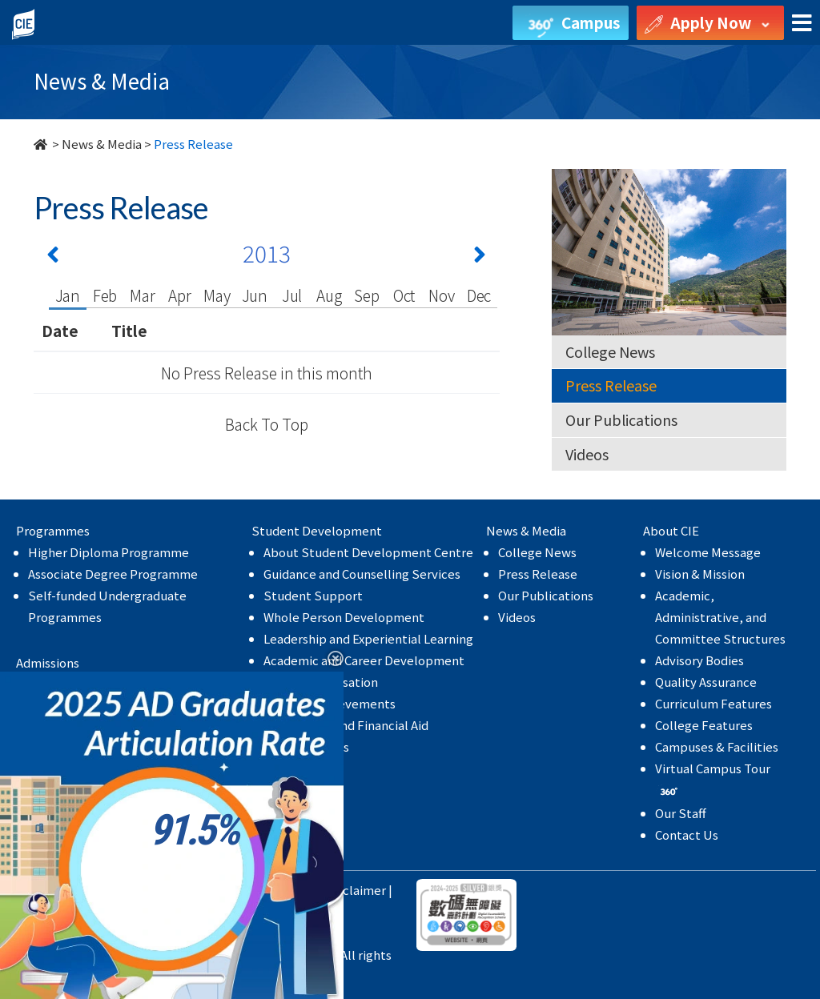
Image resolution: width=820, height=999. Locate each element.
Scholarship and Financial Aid (345, 724)
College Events (306, 746)
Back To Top (266, 424)
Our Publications (621, 419)
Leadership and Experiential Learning (368, 638)
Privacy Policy (276, 889)
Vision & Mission (700, 573)
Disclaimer (355, 889)
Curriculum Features (713, 703)
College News (610, 351)
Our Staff (680, 812)
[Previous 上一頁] (52, 257)
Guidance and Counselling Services (361, 573)
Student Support (313, 595)
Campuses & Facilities (716, 746)
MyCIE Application (80, 770)
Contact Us (686, 834)
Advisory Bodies (699, 660)
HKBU (210, 889)
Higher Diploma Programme (108, 552)
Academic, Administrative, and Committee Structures (720, 617)
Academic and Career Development (363, 660)
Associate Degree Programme (113, 573)
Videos (587, 453)
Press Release (611, 385)
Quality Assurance (706, 681)
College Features (704, 724)
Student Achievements (329, 703)
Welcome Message (708, 552)
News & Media (102, 143)
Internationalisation (320, 681)
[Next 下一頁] (479, 257)
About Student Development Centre (368, 552)
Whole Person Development (343, 616)
